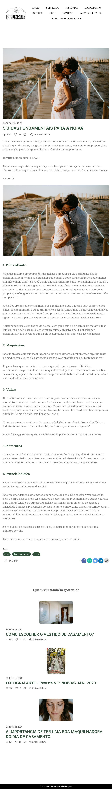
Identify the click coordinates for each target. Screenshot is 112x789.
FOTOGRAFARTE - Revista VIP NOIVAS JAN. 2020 (51, 683)
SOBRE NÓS (52, 8)
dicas (6, 554)
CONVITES (37, 13)
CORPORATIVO (93, 8)
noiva (36, 554)
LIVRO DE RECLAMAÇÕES (66, 18)
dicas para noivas (21, 554)
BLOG (53, 13)
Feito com (56, 786)
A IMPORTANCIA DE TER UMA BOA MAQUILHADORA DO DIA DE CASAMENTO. (54, 734)
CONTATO (68, 13)
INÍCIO (36, 8)
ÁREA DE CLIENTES (91, 13)
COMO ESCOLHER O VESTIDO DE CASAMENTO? (50, 634)
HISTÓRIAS (72, 8)
